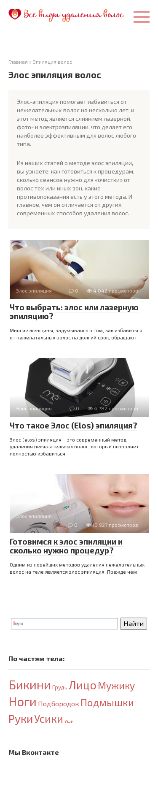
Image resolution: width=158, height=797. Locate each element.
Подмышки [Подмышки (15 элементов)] (107, 702)
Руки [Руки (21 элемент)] (20, 718)
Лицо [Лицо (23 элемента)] (82, 684)
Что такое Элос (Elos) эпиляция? (73, 425)
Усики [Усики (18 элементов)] (48, 718)
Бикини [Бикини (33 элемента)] (29, 684)
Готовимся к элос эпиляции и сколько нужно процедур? (66, 546)
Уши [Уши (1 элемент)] (69, 721)
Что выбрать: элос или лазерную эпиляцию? (74, 311)
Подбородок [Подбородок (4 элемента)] (58, 703)
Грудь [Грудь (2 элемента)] (59, 687)
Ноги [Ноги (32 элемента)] (22, 701)
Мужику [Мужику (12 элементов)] (116, 685)
